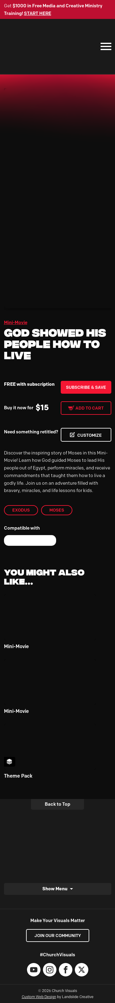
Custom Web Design (39, 996)
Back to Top (57, 804)
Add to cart (89, 408)
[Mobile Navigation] (104, 46)
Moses (56, 510)
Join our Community (57, 935)
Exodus (21, 510)
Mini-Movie (15, 322)
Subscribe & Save (86, 387)
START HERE (37, 13)
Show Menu (54, 889)
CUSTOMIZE (89, 435)
